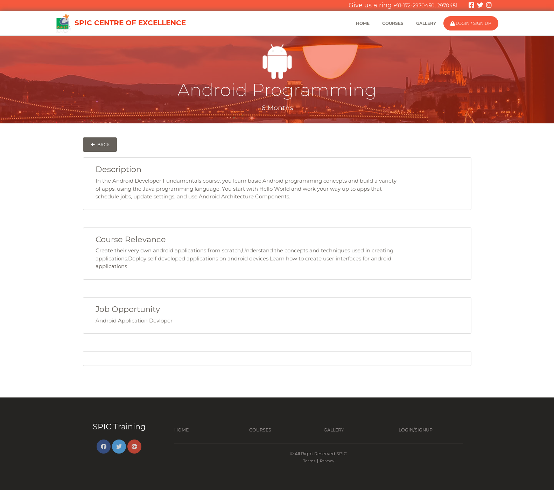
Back (100, 144)
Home (363, 23)
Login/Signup (416, 430)
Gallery (426, 23)
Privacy (327, 460)
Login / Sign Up (470, 23)
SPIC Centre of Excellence (120, 23)
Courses (393, 23)
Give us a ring (403, 5)
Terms (309, 460)
